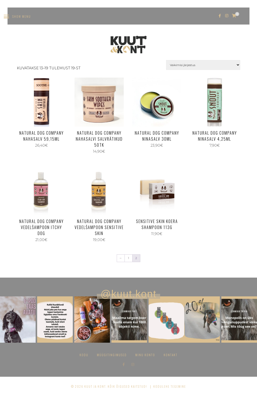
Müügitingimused (112, 355)
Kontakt (170, 355)
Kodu (84, 355)
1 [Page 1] (128, 258)
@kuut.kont (129, 293)
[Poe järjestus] (203, 65)
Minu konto (145, 355)
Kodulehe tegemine (169, 386)
